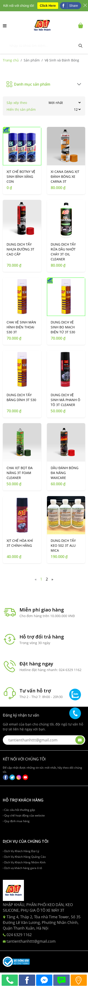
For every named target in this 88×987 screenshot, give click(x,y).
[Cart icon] (81, 25)
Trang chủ (11, 60)
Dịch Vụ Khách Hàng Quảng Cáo (24, 857)
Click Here (48, 6)
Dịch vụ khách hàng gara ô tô (22, 868)
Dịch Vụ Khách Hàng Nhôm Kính (24, 862)
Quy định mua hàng (16, 821)
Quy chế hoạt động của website (24, 815)
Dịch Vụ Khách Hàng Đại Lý (21, 851)
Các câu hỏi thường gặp (19, 810)
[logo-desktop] (42, 25)
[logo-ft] (13, 889)
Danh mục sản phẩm (28, 84)
